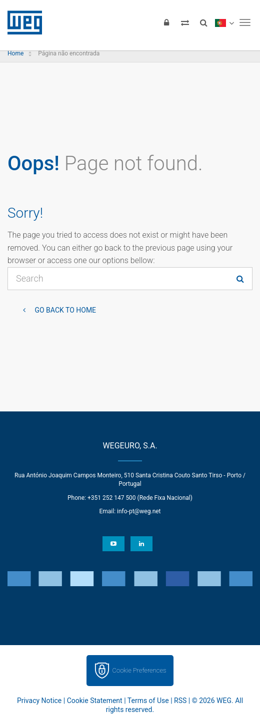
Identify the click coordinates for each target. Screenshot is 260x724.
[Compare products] (185, 22)
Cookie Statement (94, 701)
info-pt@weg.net (139, 511)
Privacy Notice (39, 701)
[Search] (203, 22)
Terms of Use (148, 701)
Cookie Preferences (139, 670)
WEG (21, 22)
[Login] (166, 22)
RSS (180, 701)
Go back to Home (64, 310)
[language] (224, 22)
